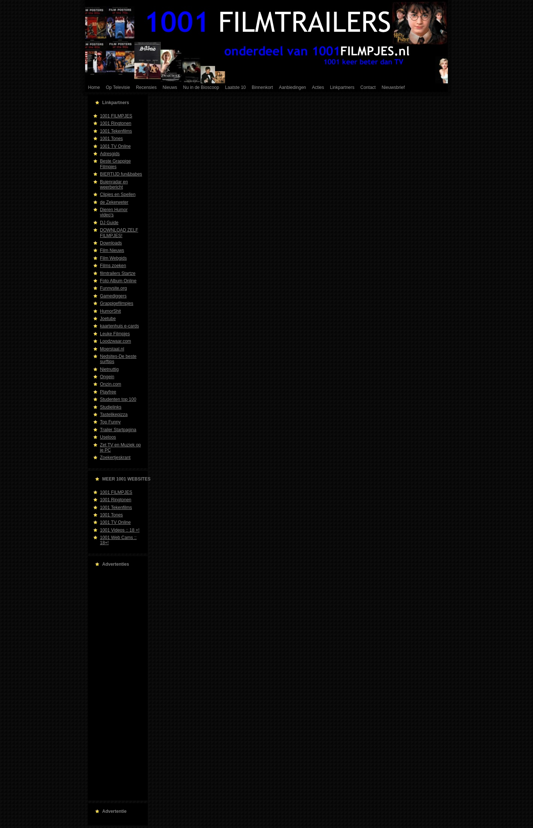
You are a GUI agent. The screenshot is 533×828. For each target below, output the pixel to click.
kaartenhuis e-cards (119, 326)
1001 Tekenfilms (116, 131)
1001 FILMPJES (116, 116)
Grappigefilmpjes (116, 303)
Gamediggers (113, 296)
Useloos (108, 437)
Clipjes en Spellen (117, 194)
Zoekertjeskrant (115, 457)
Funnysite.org (113, 288)
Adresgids (110, 153)
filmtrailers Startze (117, 273)
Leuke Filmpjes (115, 333)
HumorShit (110, 311)
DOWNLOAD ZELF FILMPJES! (119, 232)
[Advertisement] (115, 684)
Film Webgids (113, 258)
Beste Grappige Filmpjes (115, 164)
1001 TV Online (115, 146)
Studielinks (110, 407)
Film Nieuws (112, 250)
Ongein (107, 376)
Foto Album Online (118, 280)
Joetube (108, 318)
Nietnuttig (109, 369)
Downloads (111, 243)
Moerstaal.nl (112, 349)
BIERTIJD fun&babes (121, 174)
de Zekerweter (114, 202)
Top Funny (110, 422)
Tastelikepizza (114, 414)
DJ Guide (109, 222)
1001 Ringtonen (115, 123)
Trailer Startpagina (118, 429)
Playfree (108, 392)
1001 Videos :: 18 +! (120, 530)
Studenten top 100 (118, 399)
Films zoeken (113, 265)
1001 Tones (111, 138)
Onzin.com (110, 384)
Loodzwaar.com (115, 341)
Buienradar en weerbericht (114, 184)
